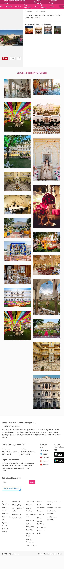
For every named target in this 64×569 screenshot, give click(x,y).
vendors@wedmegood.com (10, 451)
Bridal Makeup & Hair (31, 515)
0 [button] (12, 58)
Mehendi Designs (31, 545)
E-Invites (43, 6)
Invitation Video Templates (51, 518)
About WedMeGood (41, 506)
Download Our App (6, 518)
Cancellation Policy (41, 532)
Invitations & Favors (30, 534)
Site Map (40, 518)
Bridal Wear (29, 505)
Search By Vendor (5, 509)
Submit (32, 482)
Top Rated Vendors (5, 524)
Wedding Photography (30, 525)
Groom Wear (30, 530)
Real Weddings (27, 6)
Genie (52, 6)
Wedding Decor (30, 520)
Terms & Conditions (40, 522)
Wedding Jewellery (29, 509)
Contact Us (40, 514)
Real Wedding (16, 514)
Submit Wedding (17, 518)
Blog (36, 6)
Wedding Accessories (30, 540)
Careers (39, 511)
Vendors (9, 6)
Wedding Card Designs (54, 507)
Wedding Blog (16, 505)
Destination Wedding (5, 530)
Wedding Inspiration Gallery (18, 509)
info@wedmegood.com (28, 451)
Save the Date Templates (51, 512)
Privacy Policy (41, 527)
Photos (18, 6)
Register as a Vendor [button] (11, 488)
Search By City (6, 513)
